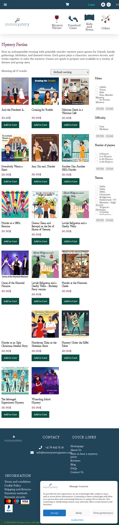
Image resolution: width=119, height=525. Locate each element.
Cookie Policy (77, 520)
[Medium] (97, 129)
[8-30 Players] (97, 159)
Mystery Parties (57, 27)
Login (91, 4)
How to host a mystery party (84, 455)
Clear (109, 109)
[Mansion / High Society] (97, 202)
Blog (73, 464)
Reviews (75, 460)
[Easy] (97, 126)
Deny (79, 513)
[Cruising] (97, 212)
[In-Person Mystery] (97, 100)
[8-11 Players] (97, 156)
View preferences (103, 513)
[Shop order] (69, 72)
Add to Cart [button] (10, 124)
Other (105, 28)
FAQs (73, 468)
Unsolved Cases (74, 27)
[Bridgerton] (97, 197)
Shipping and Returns (17, 489)
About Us (75, 450)
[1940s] (97, 189)
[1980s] (97, 192)
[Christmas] (97, 194)
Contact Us (77, 472)
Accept (54, 513)
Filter (100, 109)
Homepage (77, 446)
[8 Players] (97, 154)
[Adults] (97, 87)
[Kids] (97, 92)
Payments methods (15, 493)
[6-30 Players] (97, 162)
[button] (5, 4)
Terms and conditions (17, 481)
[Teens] (97, 90)
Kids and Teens (89, 26)
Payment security (14, 497)
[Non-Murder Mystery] (97, 95)
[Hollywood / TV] (97, 200)
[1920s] (97, 186)
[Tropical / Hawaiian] (97, 207)
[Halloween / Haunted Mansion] (97, 214)
